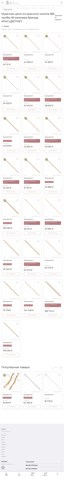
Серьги (3, 449)
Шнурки (3, 456)
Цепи (2, 451)
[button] (61, 366)
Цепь (4, 52)
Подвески (3, 444)
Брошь (3, 437)
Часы (2, 454)
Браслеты (3, 435)
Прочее (3, 447)
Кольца (3, 442)
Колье (2, 439)
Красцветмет (8, 54)
